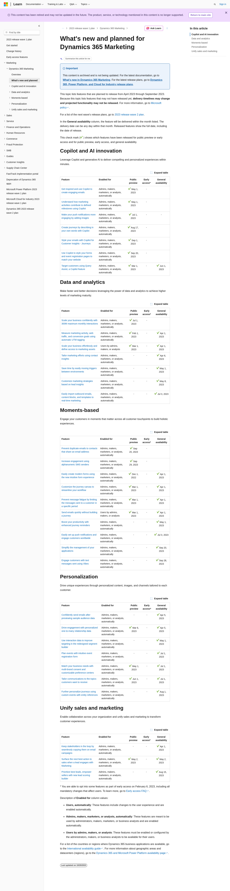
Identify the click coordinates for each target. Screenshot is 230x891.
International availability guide (84, 848)
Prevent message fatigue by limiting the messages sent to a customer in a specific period (79, 503)
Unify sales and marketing (204, 51)
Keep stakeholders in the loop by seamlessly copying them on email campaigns (78, 749)
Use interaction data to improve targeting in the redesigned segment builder (79, 643)
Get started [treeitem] (11, 45)
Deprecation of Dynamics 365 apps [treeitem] (21, 181)
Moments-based (199, 42)
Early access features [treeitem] (17, 57)
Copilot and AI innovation (205, 34)
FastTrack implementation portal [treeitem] (22, 174)
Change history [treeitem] (13, 51)
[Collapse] (39, 26)
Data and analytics (201, 38)
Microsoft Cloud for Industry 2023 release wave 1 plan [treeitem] (22, 201)
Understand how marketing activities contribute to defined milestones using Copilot (76, 205)
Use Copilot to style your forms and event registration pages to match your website (76, 256)
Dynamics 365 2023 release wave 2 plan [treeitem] (20, 211)
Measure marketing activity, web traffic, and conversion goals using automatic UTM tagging (78, 336)
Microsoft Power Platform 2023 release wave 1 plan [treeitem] (21, 191)
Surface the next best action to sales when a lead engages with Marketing (77, 762)
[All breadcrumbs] (63, 28)
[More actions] (167, 28)
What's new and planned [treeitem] (25, 80)
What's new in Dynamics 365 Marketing (86, 80)
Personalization (199, 47)
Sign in (222, 4)
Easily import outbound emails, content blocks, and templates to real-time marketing (77, 397)
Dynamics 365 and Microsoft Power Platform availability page (131, 853)
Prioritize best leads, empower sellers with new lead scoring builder (76, 775)
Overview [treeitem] (16, 74)
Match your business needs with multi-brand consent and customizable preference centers (77, 669)
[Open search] (215, 4)
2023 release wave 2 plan (129, 114)
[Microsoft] (6, 4)
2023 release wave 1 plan (82, 28)
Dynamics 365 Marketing (112, 28)
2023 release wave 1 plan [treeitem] (19, 39)
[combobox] (22, 32)
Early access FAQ (136, 791)
